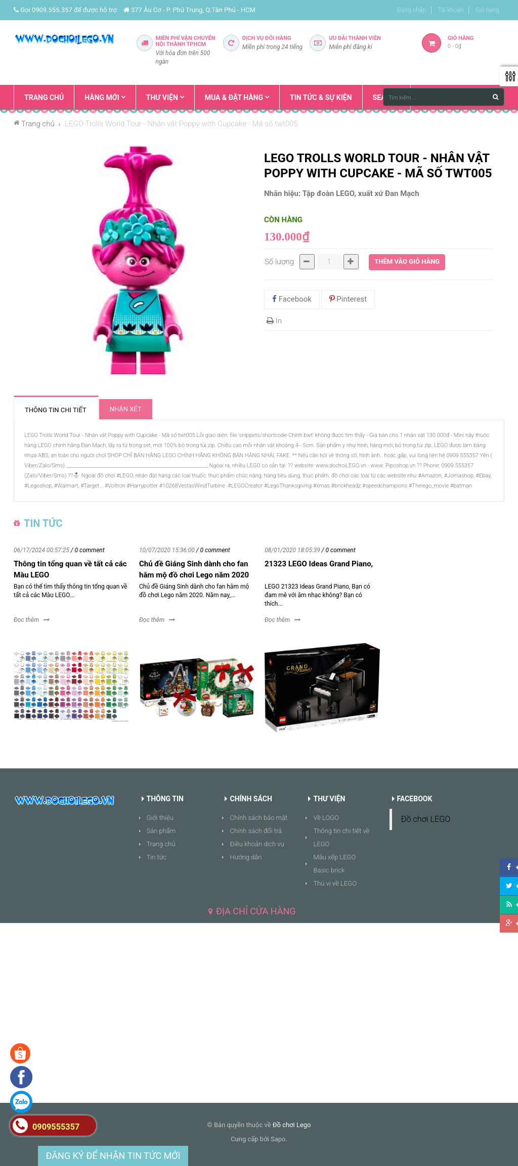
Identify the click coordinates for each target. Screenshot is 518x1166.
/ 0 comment (88, 550)
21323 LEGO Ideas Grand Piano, (319, 563)
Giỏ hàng (487, 10)
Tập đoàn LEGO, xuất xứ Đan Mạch (361, 193)
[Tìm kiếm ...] (443, 97)
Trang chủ (161, 844)
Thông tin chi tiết (56, 410)
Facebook (292, 299)
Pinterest (348, 299)
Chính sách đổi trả (256, 831)
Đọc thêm (26, 619)
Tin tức (157, 857)
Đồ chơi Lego (292, 1125)
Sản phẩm (161, 831)
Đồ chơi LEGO (426, 819)
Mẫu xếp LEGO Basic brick (334, 863)
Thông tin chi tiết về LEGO (341, 837)
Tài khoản (451, 10)
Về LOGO (326, 817)
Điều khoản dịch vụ (257, 844)
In (274, 320)
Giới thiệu (160, 817)
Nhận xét (126, 409)
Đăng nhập (411, 10)
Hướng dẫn (246, 857)
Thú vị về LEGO (335, 883)
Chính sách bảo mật (258, 817)
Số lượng (279, 261)
